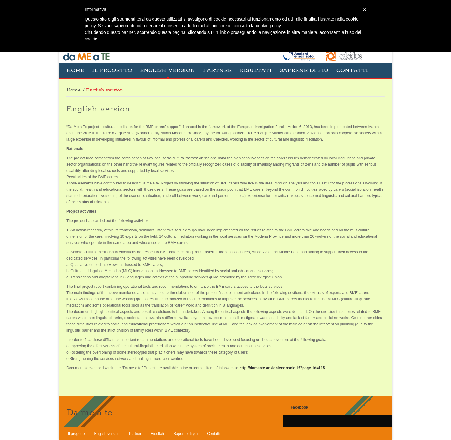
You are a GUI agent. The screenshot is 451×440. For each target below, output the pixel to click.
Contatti (352, 70)
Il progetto (112, 70)
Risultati (256, 70)
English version (167, 70)
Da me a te (89, 412)
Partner (217, 70)
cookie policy (268, 25)
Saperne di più (304, 70)
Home (75, 70)
